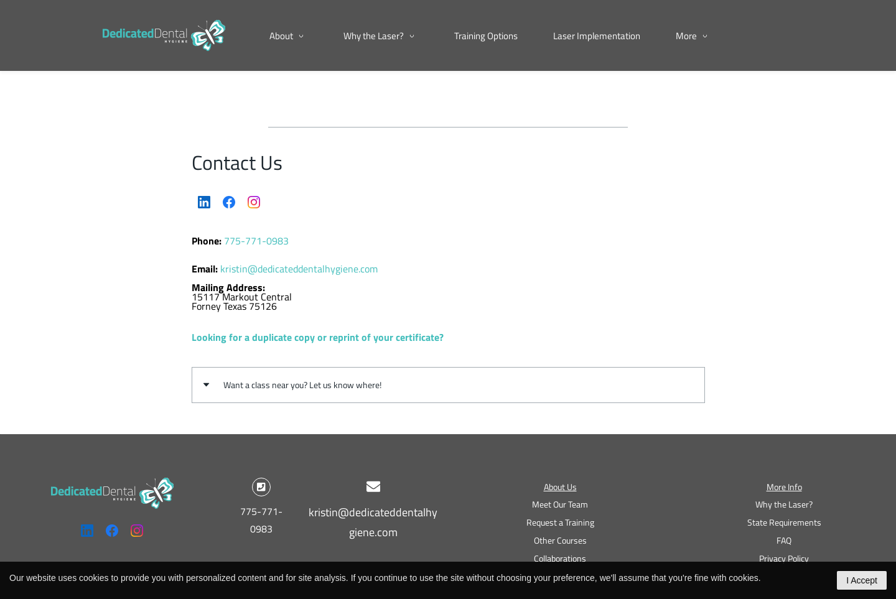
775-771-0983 (256, 240)
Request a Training (560, 522)
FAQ (784, 540)
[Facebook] (229, 202)
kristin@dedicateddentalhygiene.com (299, 268)
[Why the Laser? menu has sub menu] (381, 35)
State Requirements (784, 522)
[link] (112, 486)
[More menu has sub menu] (747, 35)
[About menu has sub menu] (288, 35)
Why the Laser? (784, 504)
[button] (448, 384)
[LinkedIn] (204, 202)
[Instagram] (254, 202)
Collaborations (560, 558)
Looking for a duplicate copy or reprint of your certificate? (318, 337)
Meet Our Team (560, 504)
